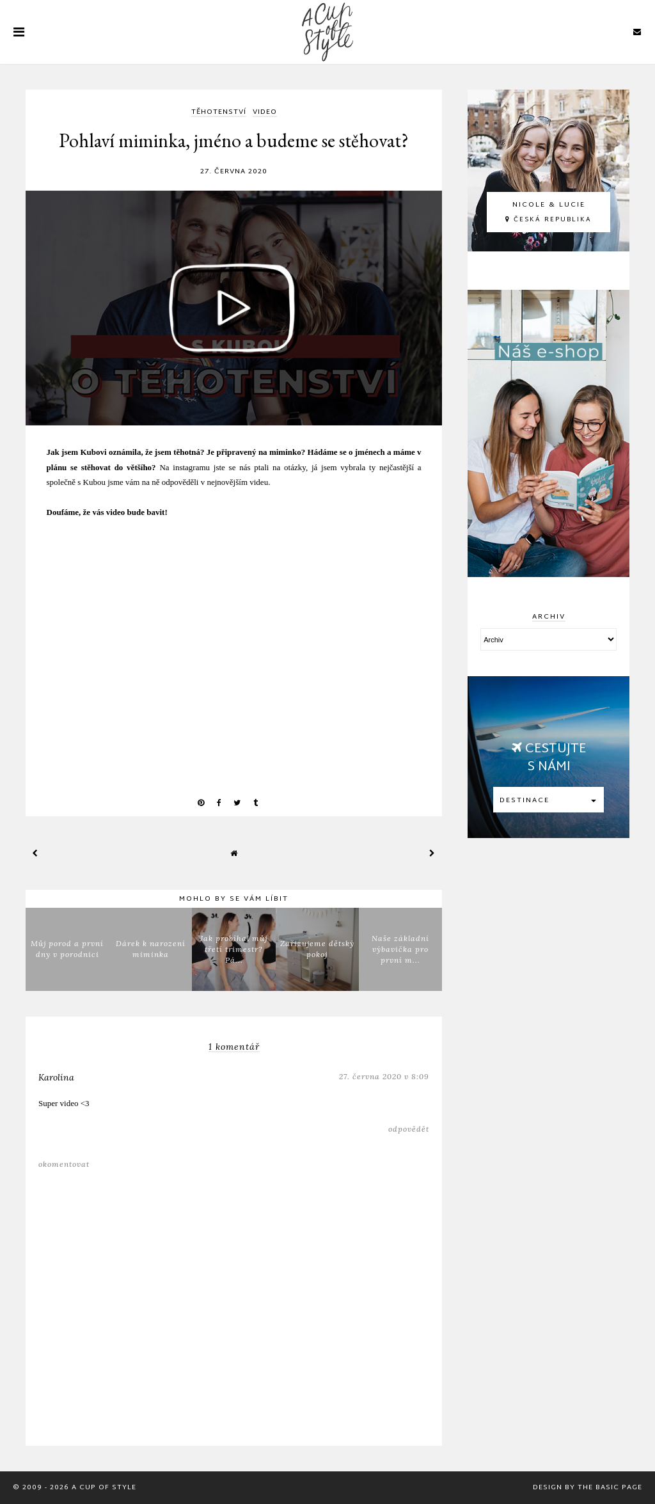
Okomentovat (64, 1164)
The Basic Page (610, 1487)
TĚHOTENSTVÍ (218, 113)
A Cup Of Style (104, 1487)
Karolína (56, 1077)
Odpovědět (408, 1129)
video (265, 113)
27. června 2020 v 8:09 (384, 1076)
